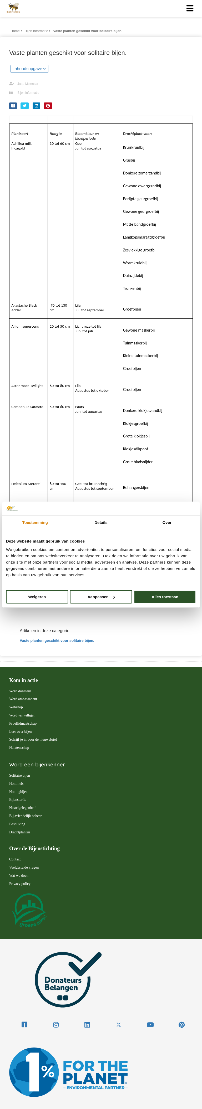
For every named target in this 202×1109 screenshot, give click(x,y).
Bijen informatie (28, 93)
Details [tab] (101, 522)
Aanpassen (101, 597)
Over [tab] (166, 522)
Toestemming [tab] (35, 522)
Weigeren (37, 597)
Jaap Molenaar (27, 84)
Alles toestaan (165, 597)
